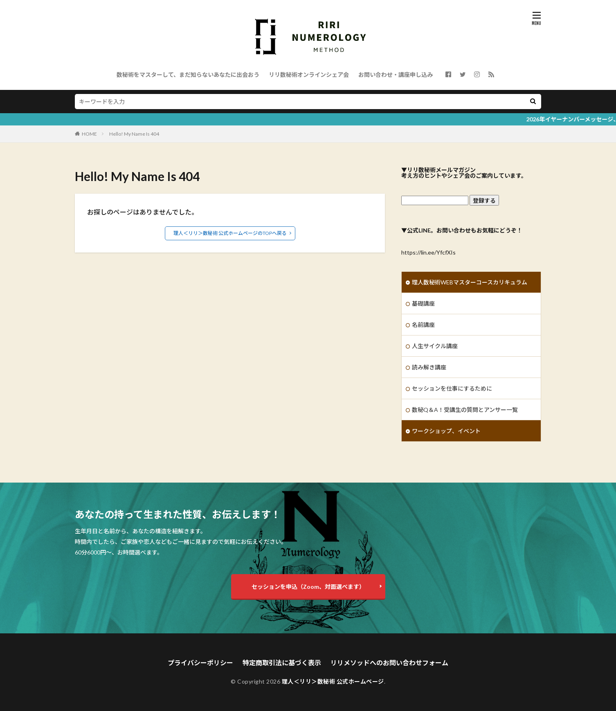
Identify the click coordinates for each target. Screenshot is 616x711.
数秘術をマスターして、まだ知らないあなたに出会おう (188, 74)
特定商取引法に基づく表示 (282, 662)
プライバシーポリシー (200, 662)
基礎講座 (423, 303)
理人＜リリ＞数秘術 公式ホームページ (333, 681)
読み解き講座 (429, 367)
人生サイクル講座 (435, 345)
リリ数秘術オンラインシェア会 (309, 74)
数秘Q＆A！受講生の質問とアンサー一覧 (465, 409)
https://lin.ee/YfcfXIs (428, 252)
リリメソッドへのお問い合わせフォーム (389, 662)
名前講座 (423, 324)
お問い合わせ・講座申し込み (395, 74)
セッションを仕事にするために (452, 388)
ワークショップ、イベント (446, 430)
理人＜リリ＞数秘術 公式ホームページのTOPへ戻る (230, 233)
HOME (89, 134)
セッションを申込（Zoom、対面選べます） (308, 586)
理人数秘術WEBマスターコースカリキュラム (469, 282)
